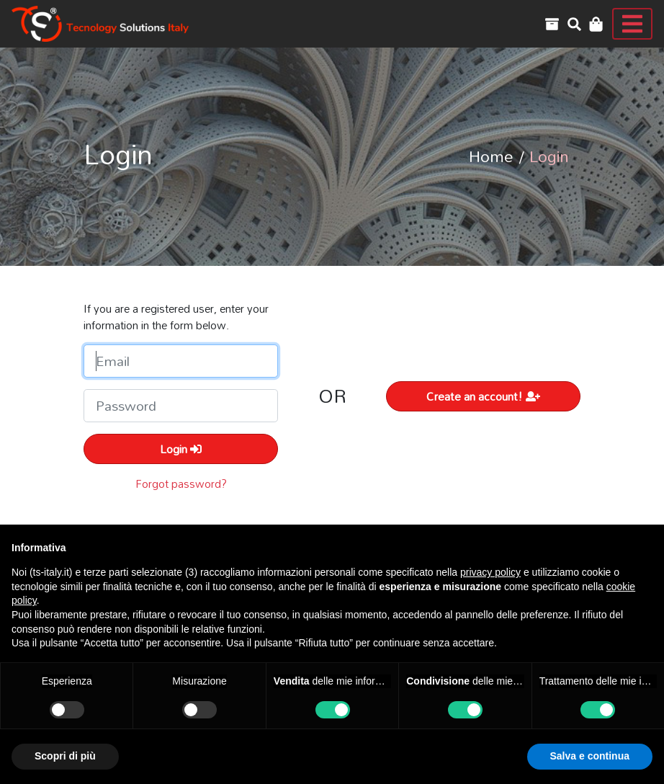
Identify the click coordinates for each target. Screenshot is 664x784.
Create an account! (483, 396)
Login (181, 448)
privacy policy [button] (490, 572)
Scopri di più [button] (65, 756)
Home (491, 156)
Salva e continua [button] (589, 756)
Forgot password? (181, 483)
